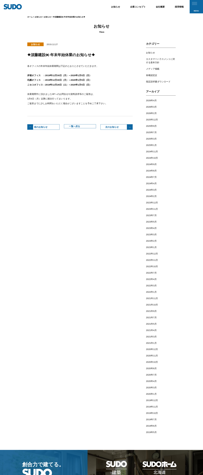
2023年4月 (151, 196)
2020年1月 (151, 332)
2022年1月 (151, 248)
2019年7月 (151, 352)
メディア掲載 (152, 65)
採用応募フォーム (123, 459)
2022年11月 (152, 222)
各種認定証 (151, 70)
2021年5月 (151, 274)
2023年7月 (151, 186)
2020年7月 (151, 316)
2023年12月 (152, 176)
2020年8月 (151, 311)
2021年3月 (151, 285)
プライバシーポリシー (158, 459)
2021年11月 (152, 254)
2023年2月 (151, 207)
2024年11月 (152, 134)
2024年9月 (151, 145)
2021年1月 (151, 290)
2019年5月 (151, 363)
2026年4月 (151, 93)
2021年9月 (151, 264)
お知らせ (150, 52)
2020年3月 (151, 326)
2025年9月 (151, 113)
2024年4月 (151, 160)
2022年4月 (151, 238)
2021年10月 (152, 259)
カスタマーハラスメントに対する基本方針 (160, 58)
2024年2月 (151, 171)
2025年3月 (151, 124)
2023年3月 (151, 202)
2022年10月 (152, 228)
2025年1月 (151, 129)
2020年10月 (152, 306)
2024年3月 (151, 165)
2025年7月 (151, 119)
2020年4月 (151, 321)
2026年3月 (151, 98)
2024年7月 (151, 155)
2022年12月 (152, 217)
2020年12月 (152, 295)
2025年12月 (152, 108)
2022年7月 (151, 233)
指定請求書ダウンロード (158, 75)
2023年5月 (151, 191)
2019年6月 (151, 358)
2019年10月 (152, 347)
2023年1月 (151, 212)
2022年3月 (151, 243)
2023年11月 (152, 181)
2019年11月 (152, 342)
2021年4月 (151, 280)
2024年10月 (152, 139)
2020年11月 (152, 300)
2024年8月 (151, 150)
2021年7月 (151, 269)
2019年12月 (152, 337)
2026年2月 (151, 103)
